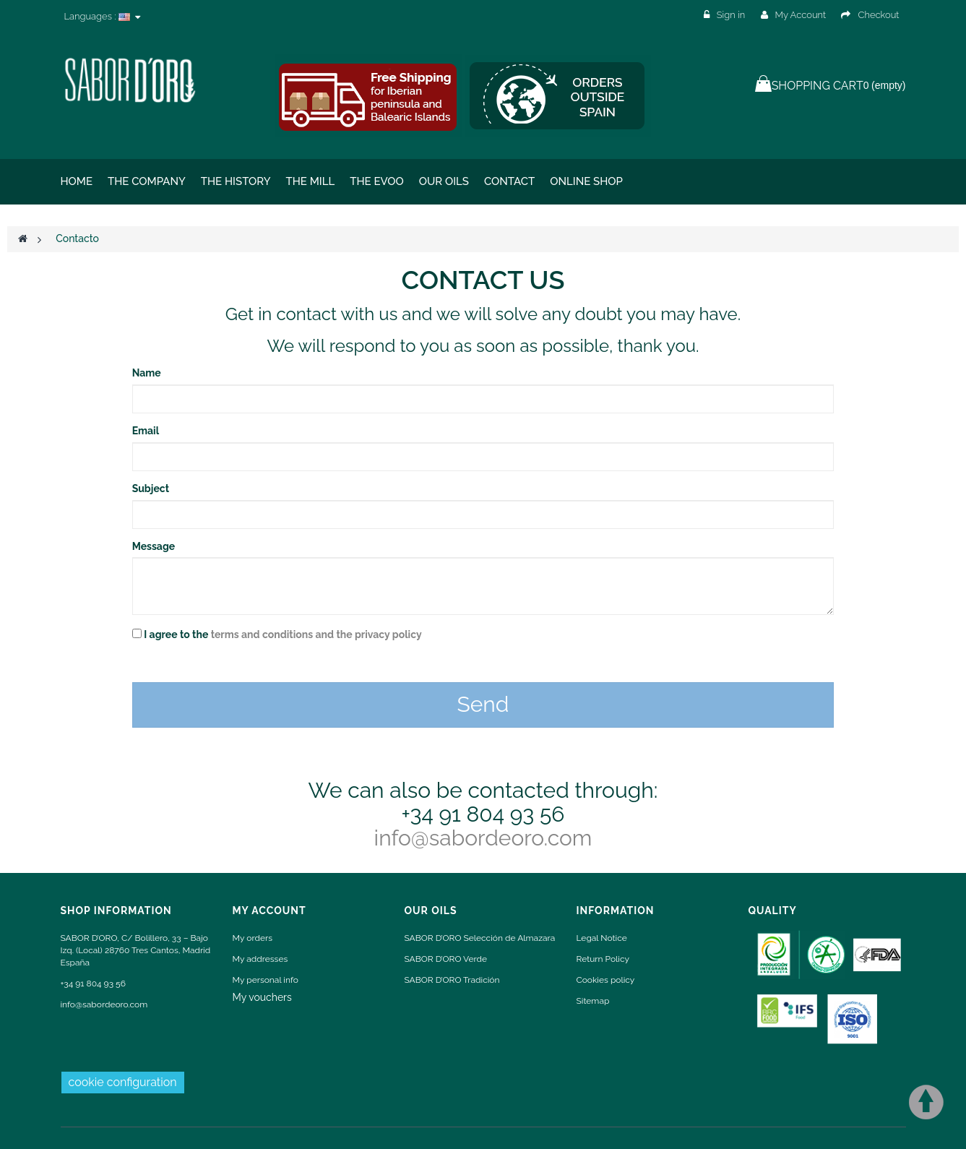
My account (269, 910)
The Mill (310, 181)
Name (146, 373)
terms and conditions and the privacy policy (316, 634)
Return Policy (603, 959)
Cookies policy (606, 980)
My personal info (265, 980)
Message (154, 546)
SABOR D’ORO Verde (446, 959)
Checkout (870, 14)
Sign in (726, 14)
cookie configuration (123, 1082)
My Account (794, 14)
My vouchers (262, 997)
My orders (252, 938)
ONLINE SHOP (586, 181)
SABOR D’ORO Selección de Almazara (480, 938)
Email (145, 430)
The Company (147, 181)
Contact (509, 181)
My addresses (260, 959)
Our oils (444, 181)
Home (77, 181)
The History (236, 181)
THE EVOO (377, 181)
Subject (150, 488)
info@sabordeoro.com (483, 838)
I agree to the (282, 634)
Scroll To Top (926, 1102)
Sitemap (593, 1001)
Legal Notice (602, 938)
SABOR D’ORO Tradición (452, 980)
